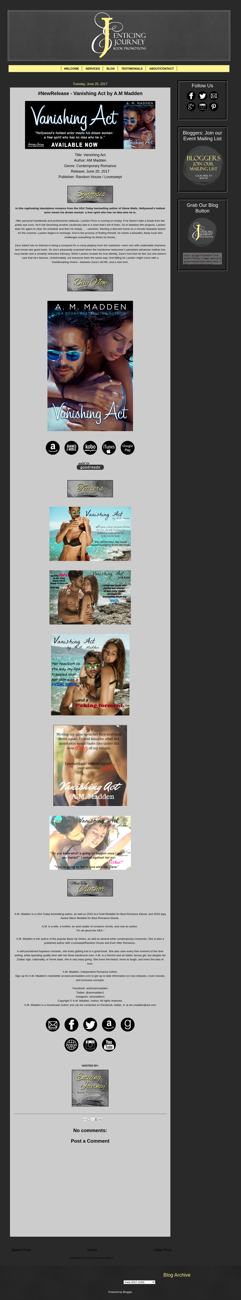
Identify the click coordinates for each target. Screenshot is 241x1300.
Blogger (127, 1291)
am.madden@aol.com (142, 1004)
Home (92, 1250)
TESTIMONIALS (131, 68)
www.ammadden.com (78, 975)
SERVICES (92, 68)
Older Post (162, 1250)
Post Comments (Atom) (99, 1257)
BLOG (110, 68)
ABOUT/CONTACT (161, 68)
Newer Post (21, 1250)
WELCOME (71, 68)
